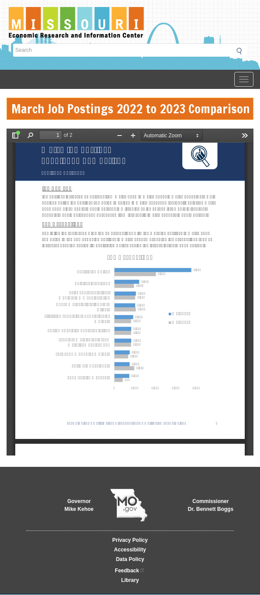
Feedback (130, 570)
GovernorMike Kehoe (79, 505)
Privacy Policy (129, 540)
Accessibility (130, 550)
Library (130, 580)
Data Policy (130, 559)
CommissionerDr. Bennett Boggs (210, 505)
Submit (241, 51)
